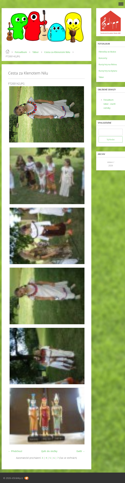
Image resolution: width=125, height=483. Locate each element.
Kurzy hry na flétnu (108, 64)
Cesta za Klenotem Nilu (57, 52)
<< (102, 163)
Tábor (35, 52)
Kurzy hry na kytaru (108, 70)
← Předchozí (15, 451)
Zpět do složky (49, 451)
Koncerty (103, 58)
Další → (80, 451)
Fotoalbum (21, 52)
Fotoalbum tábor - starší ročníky (109, 103)
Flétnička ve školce (107, 51)
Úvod (7, 51)
